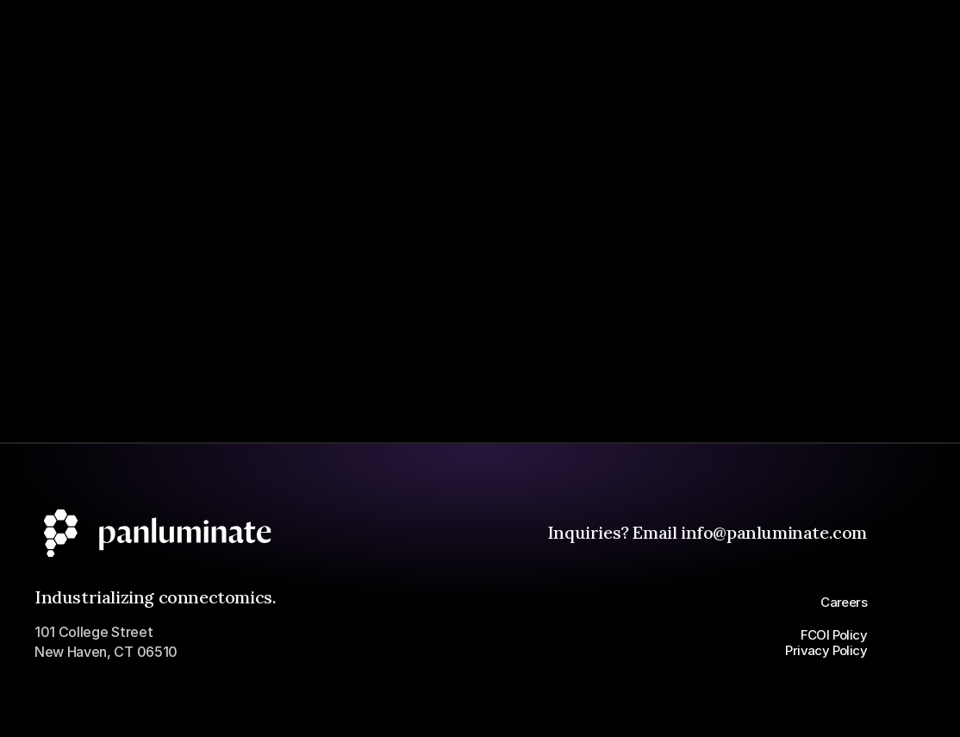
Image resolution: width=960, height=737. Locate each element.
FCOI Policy (834, 635)
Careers (843, 602)
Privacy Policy (826, 650)
